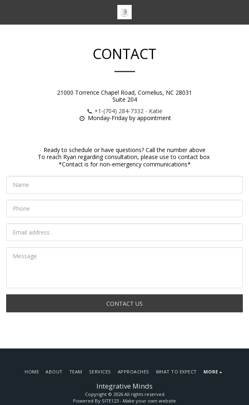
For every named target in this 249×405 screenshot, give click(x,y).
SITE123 (110, 401)
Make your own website (149, 401)
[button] (9, 11)
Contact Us (124, 303)
